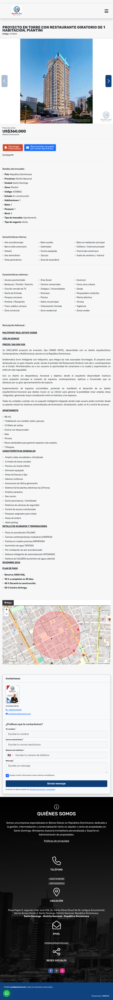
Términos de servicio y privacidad (42, 789)
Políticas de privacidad (56, 841)
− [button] (7, 614)
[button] (40, 120)
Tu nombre (11, 729)
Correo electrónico (15, 739)
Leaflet (87, 663)
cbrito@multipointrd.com (19, 714)
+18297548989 (56, 878)
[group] (56, 81)
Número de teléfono (15, 750)
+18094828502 (56, 883)
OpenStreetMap (104, 663)
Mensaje (10, 760)
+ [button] (7, 609)
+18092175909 (15, 710)
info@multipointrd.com (56, 943)
